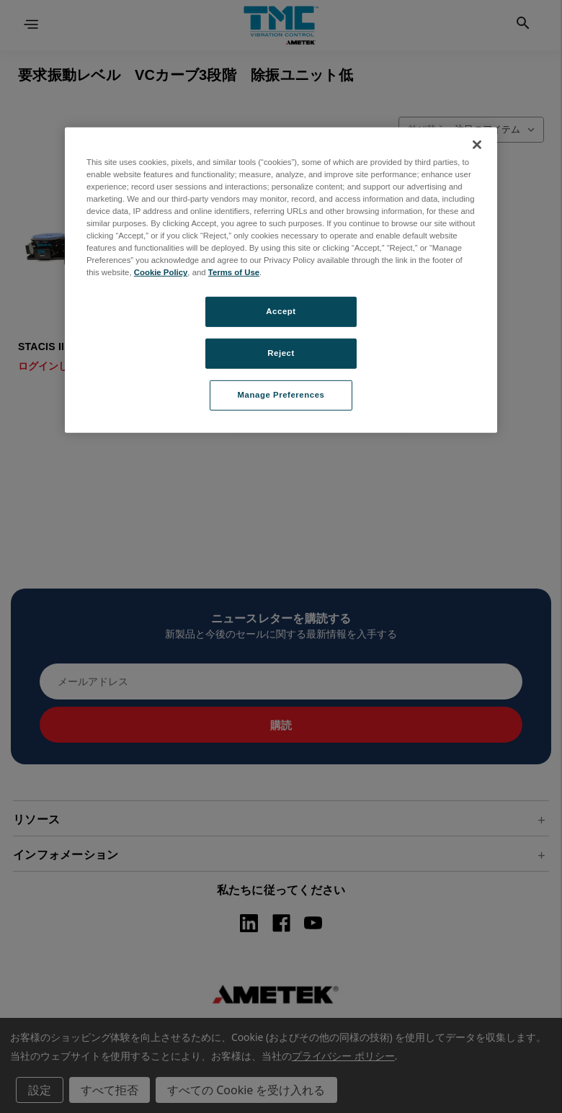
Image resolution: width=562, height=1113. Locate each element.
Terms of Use (233, 272)
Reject (281, 353)
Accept (280, 311)
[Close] (477, 145)
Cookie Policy (161, 272)
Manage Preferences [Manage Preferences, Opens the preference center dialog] (281, 394)
